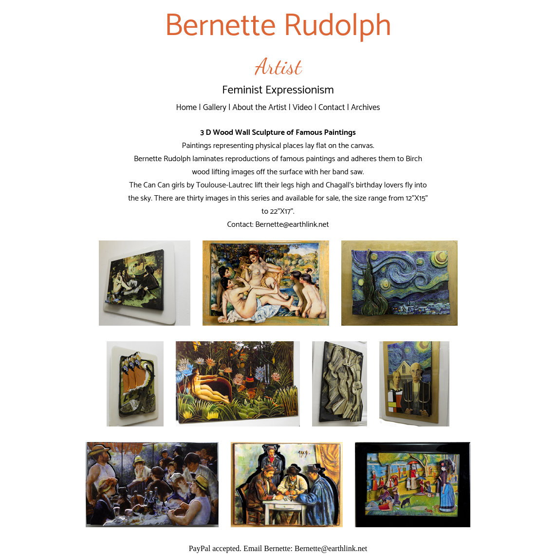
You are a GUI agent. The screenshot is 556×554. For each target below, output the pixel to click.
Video (302, 107)
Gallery (214, 107)
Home (186, 107)
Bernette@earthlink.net (292, 224)
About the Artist (259, 107)
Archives (365, 107)
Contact (331, 107)
